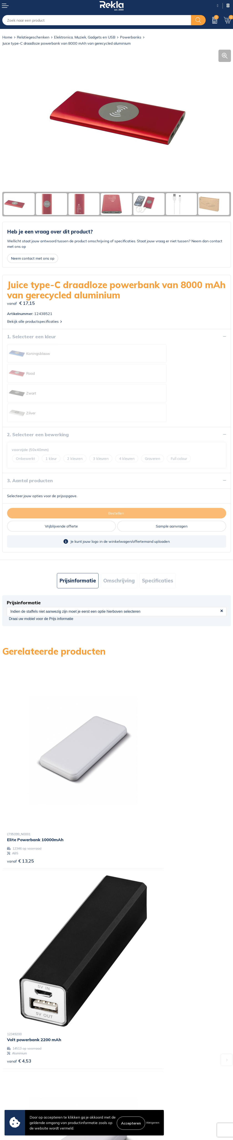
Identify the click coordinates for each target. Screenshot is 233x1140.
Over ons (126, 1011)
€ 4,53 (133, 774)
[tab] (78, 541)
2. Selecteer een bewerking (38, 395)
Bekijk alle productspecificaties (34, 321)
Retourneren (12, 1092)
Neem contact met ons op (32, 258)
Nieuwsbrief (129, 1033)
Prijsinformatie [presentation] (77, 541)
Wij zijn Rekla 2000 (135, 1025)
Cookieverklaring (133, 1070)
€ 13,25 (20, 774)
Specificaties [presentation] (157, 541)
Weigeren (152, 1122)
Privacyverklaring (133, 1078)
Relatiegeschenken (33, 37)
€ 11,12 (134, 927)
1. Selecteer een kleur (31, 336)
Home (7, 37)
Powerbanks (130, 37)
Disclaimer (127, 1085)
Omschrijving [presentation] (119, 541)
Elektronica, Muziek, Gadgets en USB (84, 37)
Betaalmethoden (16, 1085)
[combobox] (96, 20)
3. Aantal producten (30, 441)
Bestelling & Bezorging (21, 1078)
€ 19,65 (20, 927)
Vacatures (127, 1018)
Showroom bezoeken (136, 1047)
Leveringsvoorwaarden (138, 1092)
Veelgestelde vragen (136, 1040)
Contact (8, 1070)
